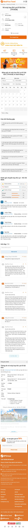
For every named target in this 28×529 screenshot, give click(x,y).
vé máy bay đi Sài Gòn (9, 370)
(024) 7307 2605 (12, 471)
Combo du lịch (4, 499)
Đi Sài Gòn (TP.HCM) (11, 4)
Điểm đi (7, 13)
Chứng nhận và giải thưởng (20, 504)
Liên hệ (16, 492)
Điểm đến (7, 18)
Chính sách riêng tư (19, 494)
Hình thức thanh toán (19, 499)
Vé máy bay (3, 4)
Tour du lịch (3, 494)
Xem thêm (14, 356)
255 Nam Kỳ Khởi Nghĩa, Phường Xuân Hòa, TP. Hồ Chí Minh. (14, 465)
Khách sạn (3, 492)
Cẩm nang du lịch (18, 506)
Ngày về (20, 23)
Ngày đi (6, 23)
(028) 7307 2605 (5, 466)
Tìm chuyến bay (14, 37)
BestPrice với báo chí (19, 501)
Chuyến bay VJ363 (8, 202)
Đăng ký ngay (14, 449)
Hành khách (8, 28)
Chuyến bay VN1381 (8, 233)
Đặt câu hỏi (14, 251)
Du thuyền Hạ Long (5, 501)
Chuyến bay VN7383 (8, 214)
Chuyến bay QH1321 (8, 223)
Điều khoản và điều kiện (20, 496)
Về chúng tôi (17, 489)
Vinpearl (2, 496)
